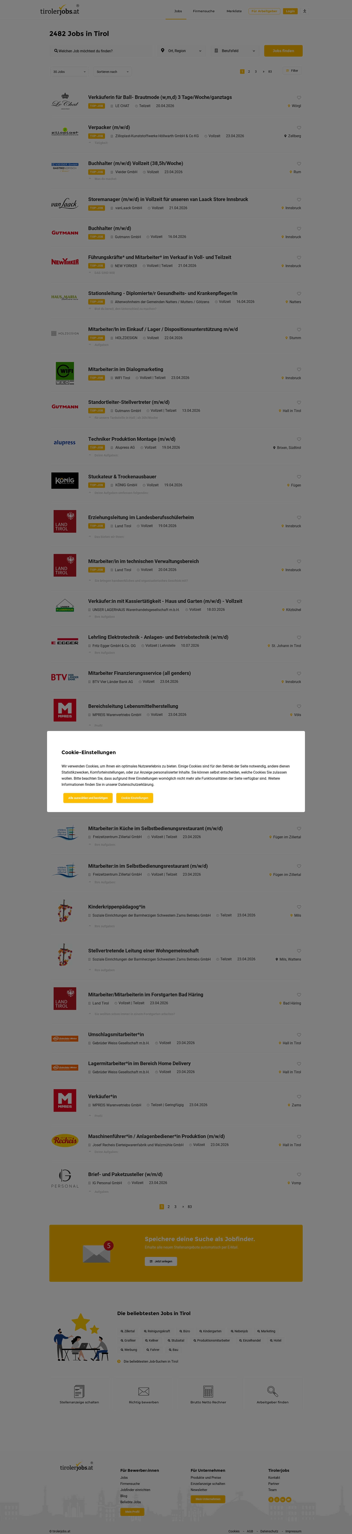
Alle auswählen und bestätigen (88, 798)
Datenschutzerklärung (135, 784)
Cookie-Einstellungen (134, 798)
